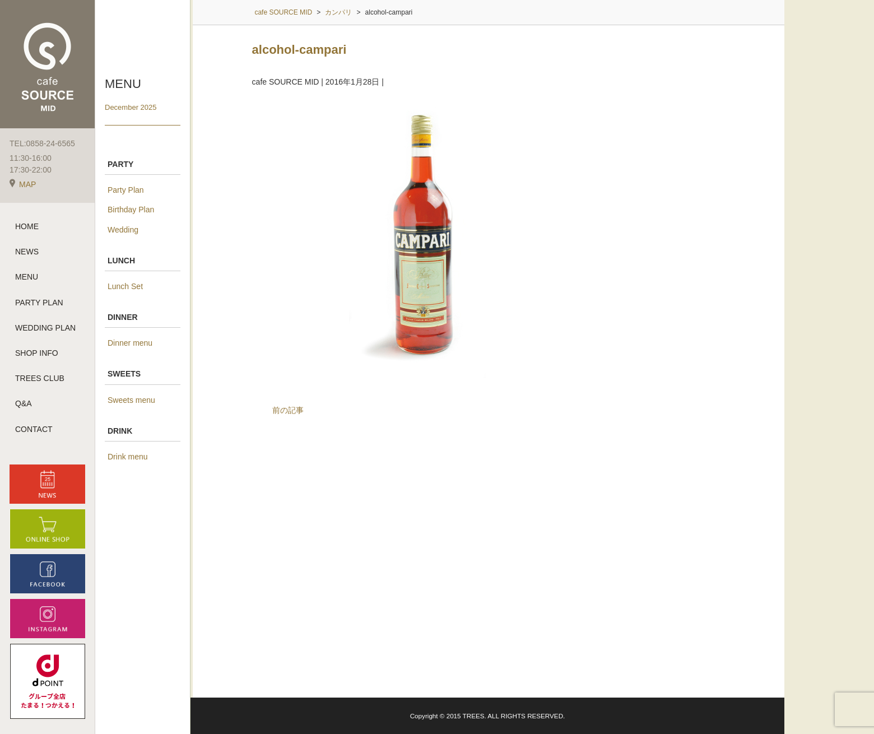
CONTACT (34, 429)
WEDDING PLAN (45, 327)
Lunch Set (125, 286)
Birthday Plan (131, 209)
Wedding (123, 229)
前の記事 (288, 410)
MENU (26, 276)
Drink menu (128, 456)
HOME (27, 226)
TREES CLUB (39, 378)
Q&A (23, 403)
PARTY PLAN (39, 302)
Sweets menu (131, 400)
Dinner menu (130, 342)
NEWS (27, 251)
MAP (23, 184)
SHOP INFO (36, 353)
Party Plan (126, 189)
